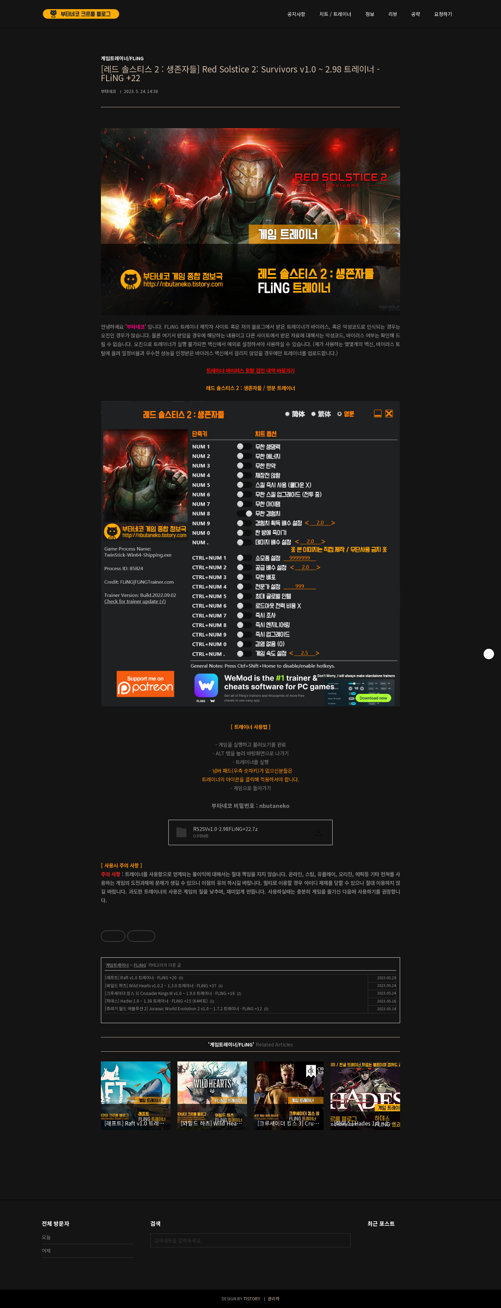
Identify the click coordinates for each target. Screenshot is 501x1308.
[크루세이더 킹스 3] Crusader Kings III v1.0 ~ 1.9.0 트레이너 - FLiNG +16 (170, 993)
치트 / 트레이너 (335, 13)
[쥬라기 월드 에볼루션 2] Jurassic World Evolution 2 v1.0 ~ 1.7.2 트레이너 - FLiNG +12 (183, 1008)
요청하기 (443, 13)
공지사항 (296, 13)
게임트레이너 (117, 965)
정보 (369, 13)
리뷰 (392, 13)
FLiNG (140, 965)
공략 (415, 13)
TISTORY (252, 1298)
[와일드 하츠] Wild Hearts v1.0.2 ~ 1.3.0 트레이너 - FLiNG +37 (160, 985)
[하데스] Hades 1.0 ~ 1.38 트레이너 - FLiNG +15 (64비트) (156, 1001)
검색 (343, 1240)
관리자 (273, 1298)
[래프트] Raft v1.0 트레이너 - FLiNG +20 (141, 977)
